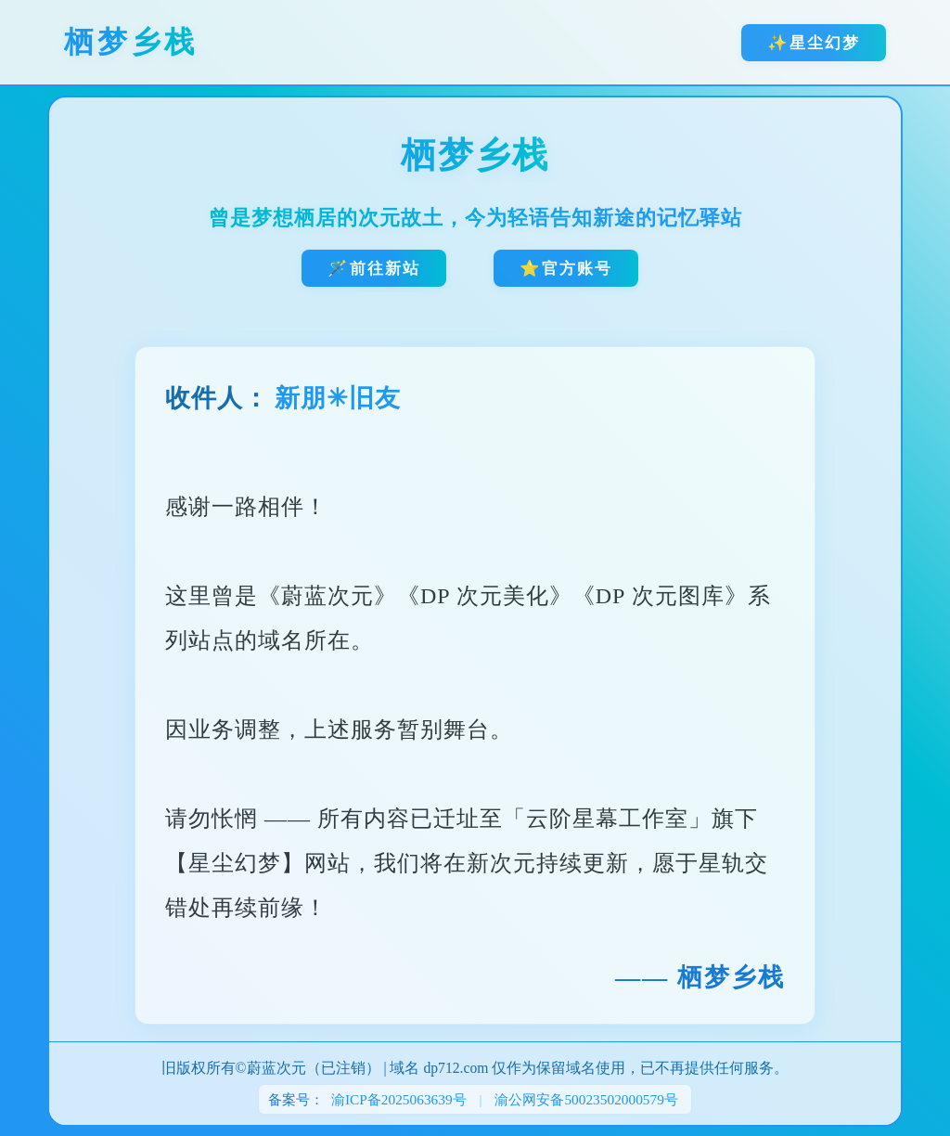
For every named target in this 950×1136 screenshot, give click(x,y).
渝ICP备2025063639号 (399, 1099)
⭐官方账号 (566, 268)
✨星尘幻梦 (813, 42)
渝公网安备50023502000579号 (586, 1099)
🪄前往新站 (373, 268)
